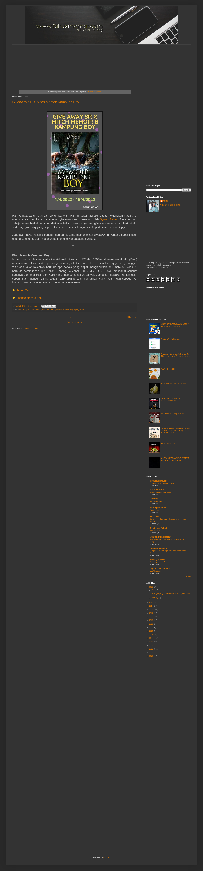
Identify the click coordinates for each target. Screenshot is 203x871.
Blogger (106, 857)
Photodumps (154, 510)
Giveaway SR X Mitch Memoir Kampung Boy (45, 102)
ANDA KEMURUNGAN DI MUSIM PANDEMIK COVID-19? (175, 325)
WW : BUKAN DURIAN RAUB (173, 384)
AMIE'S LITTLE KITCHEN (160, 537)
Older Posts (131, 317)
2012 (151, 645)
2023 (151, 609)
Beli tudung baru (156, 501)
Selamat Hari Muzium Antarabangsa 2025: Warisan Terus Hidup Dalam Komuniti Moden (176, 430)
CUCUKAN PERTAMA (170, 339)
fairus (165, 201)
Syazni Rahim (108, 219)
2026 (151, 587)
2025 (151, 602)
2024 (151, 606)
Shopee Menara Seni (29, 297)
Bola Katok (154, 517)
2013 (151, 642)
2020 (151, 620)
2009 (151, 656)
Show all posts (94, 92)
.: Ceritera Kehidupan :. (160, 548)
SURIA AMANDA (157, 490)
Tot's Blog (154, 499)
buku (44, 310)
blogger (26, 310)
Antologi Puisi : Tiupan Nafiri (172, 413)
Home (69, 317)
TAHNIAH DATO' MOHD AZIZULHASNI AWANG (171, 400)
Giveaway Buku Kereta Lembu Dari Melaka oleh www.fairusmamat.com (175, 355)
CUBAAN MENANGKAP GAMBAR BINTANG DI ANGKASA (175, 459)
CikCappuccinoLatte (158, 481)
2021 (151, 617)
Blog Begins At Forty (159, 528)
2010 (151, 653)
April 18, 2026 (155, 530)
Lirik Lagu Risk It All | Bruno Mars (162, 483)
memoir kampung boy (71, 310)
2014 (151, 638)
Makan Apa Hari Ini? (157, 562)
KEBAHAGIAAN (156, 571)
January (154, 598)
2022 (151, 613)
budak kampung (35, 310)
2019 (151, 624)
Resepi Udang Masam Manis (161, 492)
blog (20, 310)
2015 (151, 635)
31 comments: (33, 306)
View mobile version (75, 322)
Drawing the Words (158, 508)
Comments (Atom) (30, 329)
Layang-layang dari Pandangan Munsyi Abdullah (170, 593)
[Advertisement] (86, 64)
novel (82, 310)
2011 (151, 649)
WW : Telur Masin (168, 369)
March (154, 590)
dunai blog (51, 310)
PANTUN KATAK (168, 443)
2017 (151, 627)
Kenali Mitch (23, 290)
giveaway (58, 310)
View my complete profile (170, 205)
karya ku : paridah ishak (160, 569)
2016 (151, 631)
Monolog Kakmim (157, 559)
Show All (188, 576)
